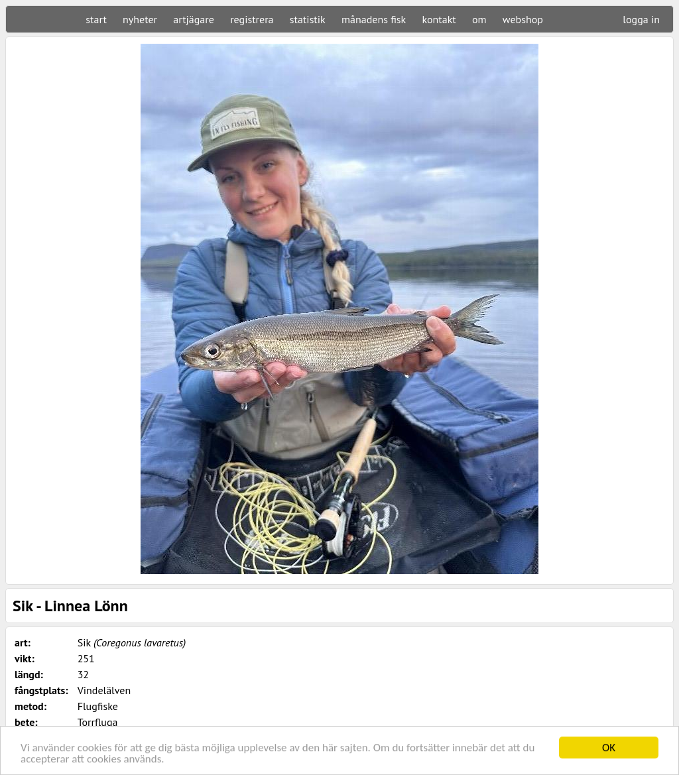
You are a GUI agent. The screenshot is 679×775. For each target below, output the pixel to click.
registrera (251, 19)
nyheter (140, 19)
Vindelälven (104, 690)
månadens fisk (373, 19)
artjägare (193, 19)
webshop (523, 19)
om (479, 19)
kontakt (439, 19)
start (96, 19)
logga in (641, 19)
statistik (308, 19)
